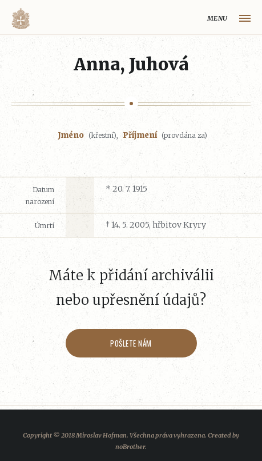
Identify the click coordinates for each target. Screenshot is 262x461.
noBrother (130, 447)
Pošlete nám (131, 343)
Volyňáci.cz (20, 18)
